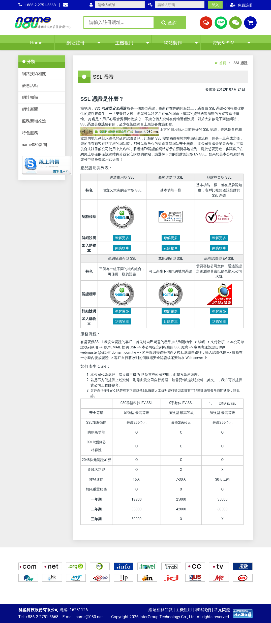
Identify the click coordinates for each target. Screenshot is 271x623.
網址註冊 (83, 42)
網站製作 (181, 42)
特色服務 (30, 132)
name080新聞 (34, 144)
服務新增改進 (34, 121)
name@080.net (89, 616)
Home (36, 42)
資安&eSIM (231, 42)
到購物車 (122, 248)
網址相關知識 (160, 609)
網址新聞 (30, 109)
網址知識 (30, 97)
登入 (215, 5)
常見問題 (222, 609)
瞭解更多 (122, 238)
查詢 (169, 23)
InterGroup (148, 616)
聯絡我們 (203, 609)
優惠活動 (30, 85)
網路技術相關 (34, 73)
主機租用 (132, 42)
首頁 (220, 63)
